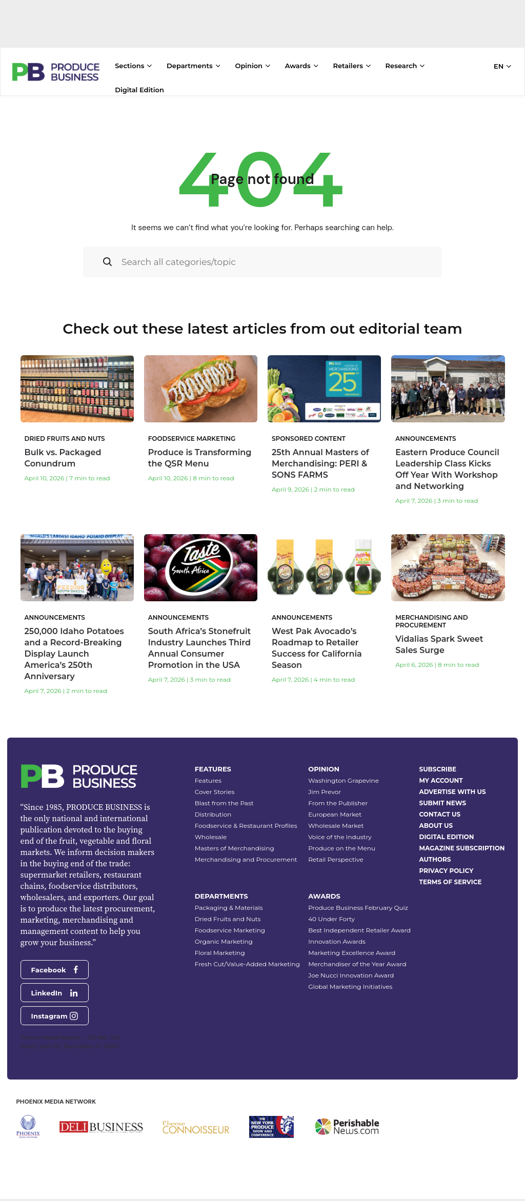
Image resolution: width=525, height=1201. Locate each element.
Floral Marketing (220, 946)
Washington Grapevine (343, 774)
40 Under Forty (331, 912)
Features (208, 774)
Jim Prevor (324, 785)
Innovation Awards (337, 935)
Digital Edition (139, 90)
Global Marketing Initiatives (350, 980)
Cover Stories (215, 785)
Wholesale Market (336, 819)
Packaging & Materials (229, 901)
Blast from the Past (224, 796)
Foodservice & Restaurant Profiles (246, 819)
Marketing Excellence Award (351, 946)
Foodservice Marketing (230, 923)
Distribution (213, 807)
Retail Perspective (335, 853)
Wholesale (211, 830)
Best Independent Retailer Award (359, 923)
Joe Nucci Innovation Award (351, 968)
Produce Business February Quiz (358, 901)
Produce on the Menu (341, 841)
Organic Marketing (224, 935)
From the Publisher (338, 796)
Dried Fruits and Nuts (228, 912)
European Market (334, 807)
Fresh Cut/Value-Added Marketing (247, 957)
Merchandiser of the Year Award (357, 957)
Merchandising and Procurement (246, 853)
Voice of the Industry (340, 830)
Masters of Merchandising (234, 841)
